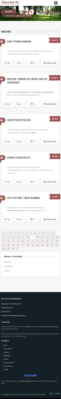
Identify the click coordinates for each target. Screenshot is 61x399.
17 (23, 237)
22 (47, 237)
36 (57, 241)
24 (57, 237)
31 (33, 241)
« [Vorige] (3, 233)
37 (3, 245)
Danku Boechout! (19, 157)
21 (42, 237)
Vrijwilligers (7, 356)
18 (28, 237)
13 (3, 237)
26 (8, 241)
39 (13, 245)
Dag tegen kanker (19, 41)
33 (42, 241)
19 (33, 237)
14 (8, 237)
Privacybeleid (7, 366)
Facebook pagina (25, 381)
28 (18, 241)
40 (18, 245)
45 (42, 245)
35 (52, 241)
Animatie (7, 271)
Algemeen (7, 262)
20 (37, 237)
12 (53, 233)
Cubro (43, 394)
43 (33, 245)
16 (18, 237)
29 (23, 241)
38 (8, 245)
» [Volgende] (17, 249)
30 (28, 241)
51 (13, 249)
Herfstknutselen (19, 120)
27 (13, 241)
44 (37, 245)
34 (47, 241)
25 (3, 241)
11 (48, 233)
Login (51, 393)
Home (50, 13)
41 (23, 245)
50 (8, 249)
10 (43, 233)
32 (37, 241)
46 (47, 245)
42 (28, 245)
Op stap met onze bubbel (23, 198)
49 (3, 249)
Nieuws (56, 13)
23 (52, 237)
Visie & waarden (8, 363)
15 (13, 237)
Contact (5, 369)
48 (57, 245)
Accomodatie (8, 266)
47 (52, 245)
